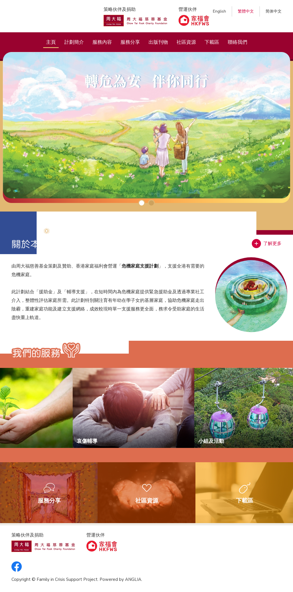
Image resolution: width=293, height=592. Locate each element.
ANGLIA (133, 579)
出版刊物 (158, 42)
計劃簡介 (74, 42)
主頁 (51, 42)
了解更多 (272, 243)
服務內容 (102, 42)
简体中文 (274, 11)
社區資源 (186, 42)
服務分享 (130, 42)
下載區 (212, 42)
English (219, 11)
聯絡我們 (237, 42)
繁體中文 (246, 11)
